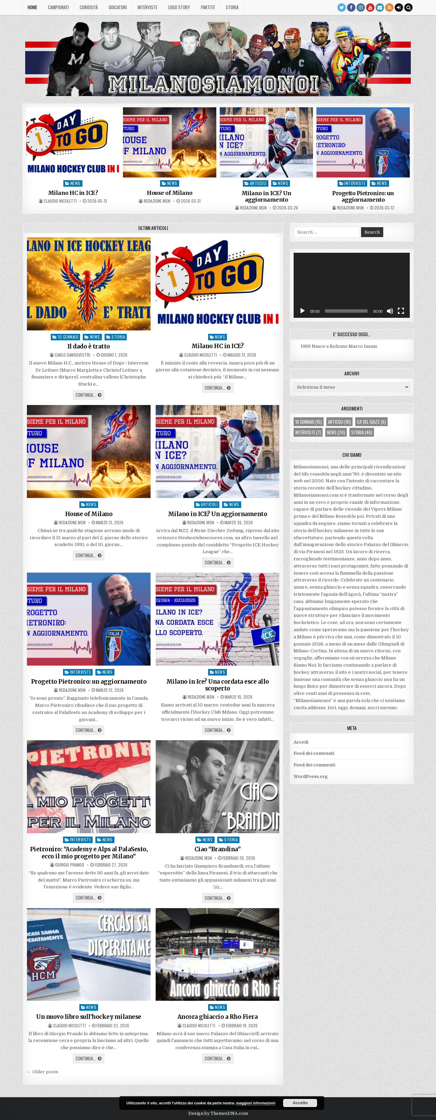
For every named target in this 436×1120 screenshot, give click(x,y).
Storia (232, 7)
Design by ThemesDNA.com (218, 1113)
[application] (352, 285)
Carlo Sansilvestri (72, 355)
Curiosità (89, 7)
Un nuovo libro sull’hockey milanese (88, 1017)
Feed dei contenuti (314, 753)
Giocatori (118, 7)
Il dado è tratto (88, 346)
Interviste (147, 7)
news (76, 183)
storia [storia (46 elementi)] (361, 432)
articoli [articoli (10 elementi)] (339, 421)
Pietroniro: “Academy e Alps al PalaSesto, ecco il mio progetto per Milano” (89, 852)
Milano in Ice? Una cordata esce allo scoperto (217, 685)
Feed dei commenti (314, 764)
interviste (354, 183)
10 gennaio (68, 337)
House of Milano (169, 193)
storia (118, 337)
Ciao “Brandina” (217, 849)
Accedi (301, 742)
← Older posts (42, 1071)
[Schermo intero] (401, 311)
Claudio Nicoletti (60, 201)
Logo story (179, 7)
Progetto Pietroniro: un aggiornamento (363, 196)
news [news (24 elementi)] (336, 432)
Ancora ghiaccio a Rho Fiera (217, 1017)
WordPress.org (311, 776)
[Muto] (390, 311)
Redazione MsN (157, 201)
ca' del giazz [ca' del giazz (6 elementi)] (371, 421)
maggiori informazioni (255, 1103)
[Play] (302, 311)
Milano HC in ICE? (73, 193)
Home (32, 7)
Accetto (300, 1103)
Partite (208, 7)
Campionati (58, 7)
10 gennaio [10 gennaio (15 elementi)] (308, 421)
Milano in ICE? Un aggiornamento (267, 196)
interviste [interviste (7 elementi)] (308, 432)
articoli (258, 183)
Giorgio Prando (69, 865)
